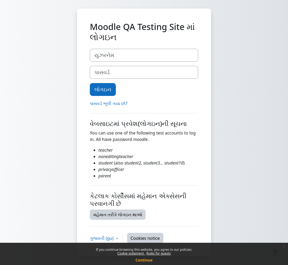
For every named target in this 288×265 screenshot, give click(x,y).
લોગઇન (102, 89)
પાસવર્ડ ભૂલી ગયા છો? (108, 103)
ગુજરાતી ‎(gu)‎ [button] (102, 238)
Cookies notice (145, 238)
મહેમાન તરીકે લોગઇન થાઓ (117, 215)
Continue (144, 260)
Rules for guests (158, 253)
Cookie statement (131, 253)
